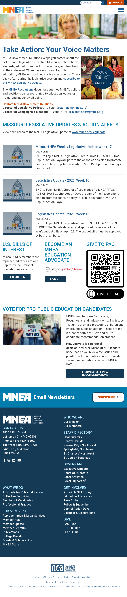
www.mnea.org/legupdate (88, 132)
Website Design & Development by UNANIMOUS (103, 586)
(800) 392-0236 (27, 445)
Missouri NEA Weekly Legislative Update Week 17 (74, 147)
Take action (16, 277)
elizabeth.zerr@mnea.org (86, 111)
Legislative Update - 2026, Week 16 (62, 180)
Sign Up (55, 278)
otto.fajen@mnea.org (72, 107)
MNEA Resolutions (20, 89)
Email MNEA (11, 453)
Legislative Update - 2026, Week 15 (62, 214)
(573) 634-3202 (24, 440)
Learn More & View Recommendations (95, 373)
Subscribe (106, 397)
